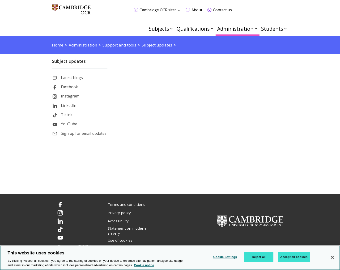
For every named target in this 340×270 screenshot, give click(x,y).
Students (272, 28)
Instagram (70, 96)
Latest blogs (72, 77)
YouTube (69, 124)
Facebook (69, 86)
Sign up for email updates (83, 133)
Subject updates (69, 61)
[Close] (332, 257)
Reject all (259, 257)
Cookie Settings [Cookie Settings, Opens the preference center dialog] (225, 257)
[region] (170, 257)
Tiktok (66, 114)
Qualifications (193, 28)
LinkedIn (68, 105)
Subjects (159, 28)
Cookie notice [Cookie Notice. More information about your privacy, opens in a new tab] (144, 265)
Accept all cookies (294, 257)
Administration (235, 28)
